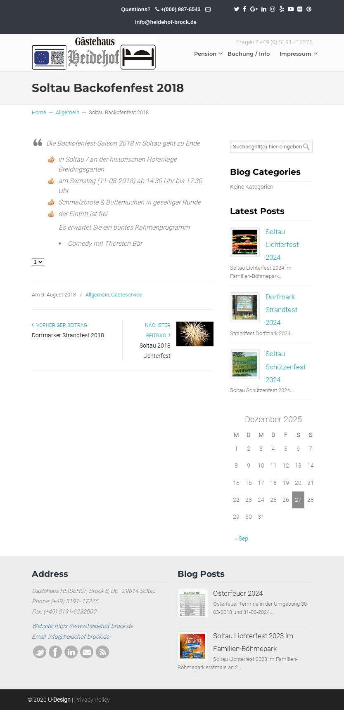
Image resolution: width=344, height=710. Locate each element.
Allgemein (67, 112)
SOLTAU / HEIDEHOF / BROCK (94, 53)
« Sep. (242, 538)
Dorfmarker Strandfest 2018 (68, 335)
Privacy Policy (92, 699)
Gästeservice (126, 295)
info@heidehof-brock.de (166, 22)
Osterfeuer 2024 (238, 593)
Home (39, 112)
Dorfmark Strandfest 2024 (281, 310)
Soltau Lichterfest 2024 (282, 244)
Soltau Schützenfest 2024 (286, 366)
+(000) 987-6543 (181, 9)
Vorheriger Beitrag (59, 325)
